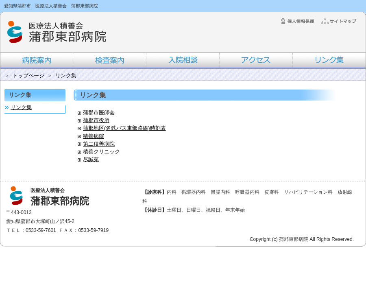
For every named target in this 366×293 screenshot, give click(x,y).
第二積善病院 (96, 144)
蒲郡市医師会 (96, 112)
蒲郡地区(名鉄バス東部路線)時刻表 (122, 128)
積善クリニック (99, 152)
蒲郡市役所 (93, 120)
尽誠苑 (88, 159)
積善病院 (91, 136)
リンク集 (65, 75)
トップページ (28, 75)
